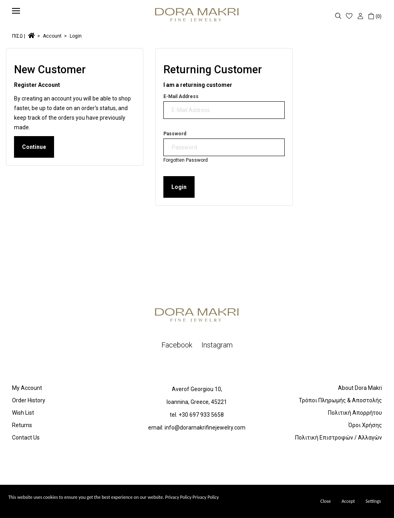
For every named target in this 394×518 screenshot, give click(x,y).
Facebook (176, 345)
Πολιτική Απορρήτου (355, 413)
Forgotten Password (185, 160)
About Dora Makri (360, 388)
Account (52, 36)
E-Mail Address (181, 96)
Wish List (23, 413)
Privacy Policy (206, 497)
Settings (373, 501)
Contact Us (26, 437)
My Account (27, 388)
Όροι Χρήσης (365, 425)
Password (174, 134)
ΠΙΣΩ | (18, 36)
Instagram (217, 345)
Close (325, 501)
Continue (34, 147)
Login (76, 36)
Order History (28, 400)
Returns (22, 425)
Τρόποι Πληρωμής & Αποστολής (340, 400)
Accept (348, 501)
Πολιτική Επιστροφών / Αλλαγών (338, 437)
